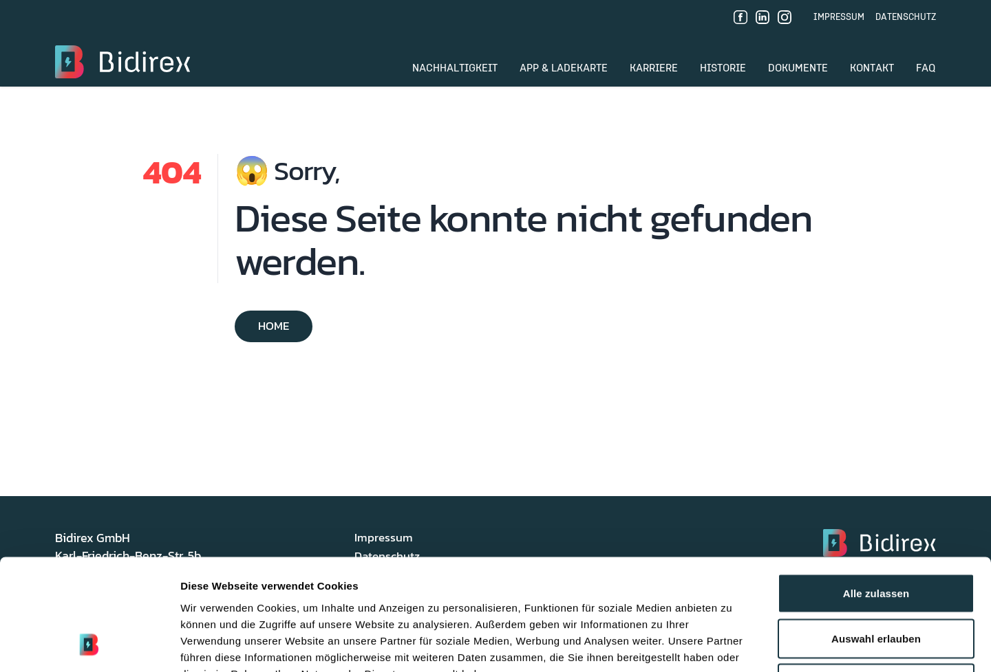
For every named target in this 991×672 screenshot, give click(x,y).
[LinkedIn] (762, 17)
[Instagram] (784, 17)
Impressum (838, 17)
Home (273, 326)
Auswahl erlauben (876, 537)
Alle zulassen (876, 491)
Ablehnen (875, 581)
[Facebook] (740, 17)
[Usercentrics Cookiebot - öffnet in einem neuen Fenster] (89, 645)
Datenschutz (905, 17)
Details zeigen (732, 645)
